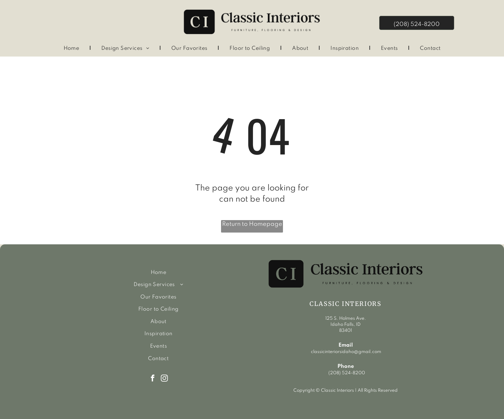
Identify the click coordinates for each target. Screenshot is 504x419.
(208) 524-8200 (346, 373)
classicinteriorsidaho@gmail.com (345, 352)
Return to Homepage (252, 224)
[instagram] (164, 379)
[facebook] (152, 379)
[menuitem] (72, 48)
